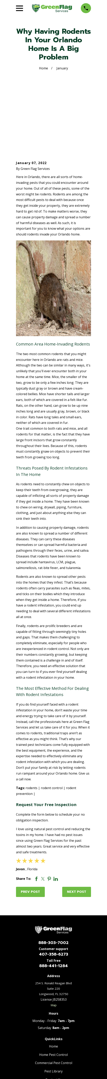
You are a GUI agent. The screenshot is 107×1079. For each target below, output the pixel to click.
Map (54, 941)
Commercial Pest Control (53, 999)
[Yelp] (68, 1033)
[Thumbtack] (77, 1033)
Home (53, 982)
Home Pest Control (53, 991)
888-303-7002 (53, 879)
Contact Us (53, 1016)
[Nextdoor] (58, 1033)
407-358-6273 (53, 890)
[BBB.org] (48, 1033)
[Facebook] (39, 1033)
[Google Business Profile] (29, 1033)
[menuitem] (34, 1064)
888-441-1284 (53, 902)
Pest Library (53, 1007)
